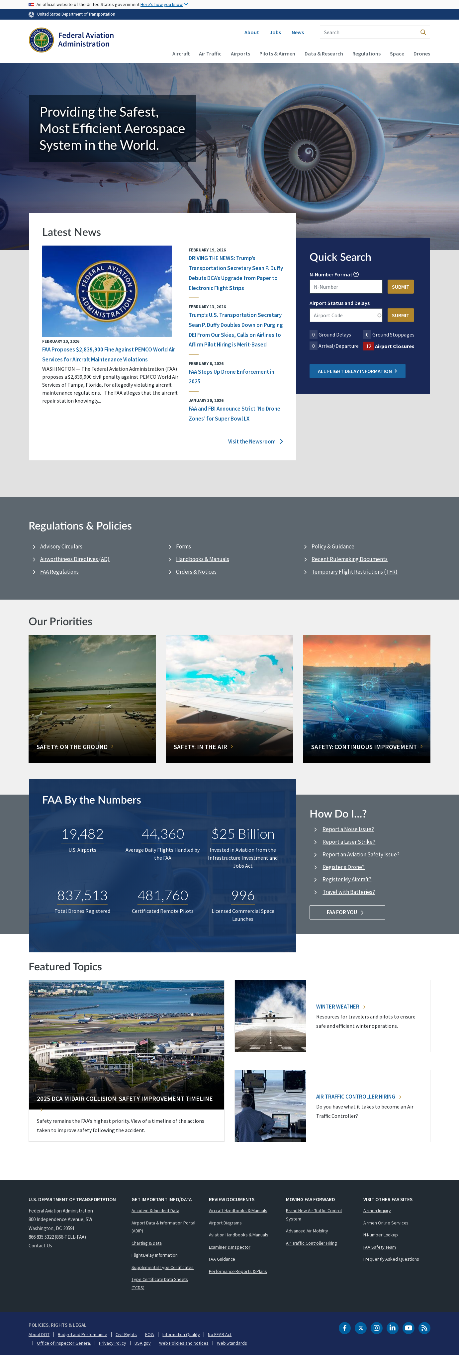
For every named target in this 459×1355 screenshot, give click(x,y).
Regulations (366, 53)
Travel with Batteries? (348, 892)
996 (243, 895)
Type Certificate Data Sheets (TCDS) (160, 1283)
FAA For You (347, 912)
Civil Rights (126, 1334)
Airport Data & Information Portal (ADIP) (163, 1227)
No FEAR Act (219, 1334)
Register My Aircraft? (346, 879)
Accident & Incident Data (155, 1210)
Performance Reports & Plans (238, 1271)
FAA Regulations (59, 571)
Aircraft (181, 53)
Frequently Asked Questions (391, 1259)
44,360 (162, 833)
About (251, 32)
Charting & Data (147, 1243)
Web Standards (232, 1343)
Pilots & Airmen (277, 53)
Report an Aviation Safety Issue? (361, 854)
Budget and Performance (82, 1334)
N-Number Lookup (380, 1235)
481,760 (163, 895)
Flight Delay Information (155, 1255)
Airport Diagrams (225, 1223)
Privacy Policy (112, 1343)
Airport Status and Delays (340, 303)
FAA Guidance (222, 1259)
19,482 (82, 833)
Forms (183, 546)
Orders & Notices (196, 571)
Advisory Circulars (61, 546)
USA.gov (143, 1343)
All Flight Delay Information (357, 371)
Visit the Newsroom (255, 441)
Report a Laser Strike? (348, 841)
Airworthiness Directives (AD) (75, 559)
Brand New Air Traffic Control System (314, 1215)
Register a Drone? (343, 867)
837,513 (82, 895)
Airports (240, 53)
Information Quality (181, 1334)
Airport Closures (394, 346)
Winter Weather (340, 1006)
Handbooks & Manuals (202, 559)
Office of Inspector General (64, 1343)
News (298, 32)
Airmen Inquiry (377, 1210)
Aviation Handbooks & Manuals (238, 1235)
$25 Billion (243, 833)
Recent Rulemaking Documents (350, 559)
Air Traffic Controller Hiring (358, 1096)
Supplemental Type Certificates (163, 1267)
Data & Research (324, 53)
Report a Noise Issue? (348, 829)
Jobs (275, 32)
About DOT (39, 1334)
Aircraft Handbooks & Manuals (238, 1210)
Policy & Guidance (333, 546)
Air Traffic (210, 53)
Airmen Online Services (386, 1223)
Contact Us (40, 1245)
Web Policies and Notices (184, 1343)
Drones (421, 53)
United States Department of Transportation (76, 14)
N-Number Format (331, 274)
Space (397, 53)
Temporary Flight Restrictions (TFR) (355, 571)
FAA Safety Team (379, 1247)
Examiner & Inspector (229, 1247)
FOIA (149, 1334)
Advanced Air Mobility (307, 1231)
